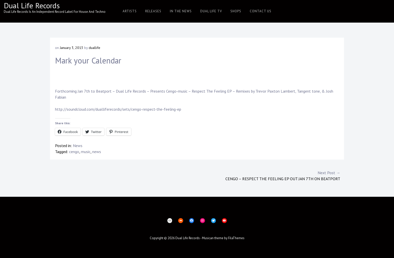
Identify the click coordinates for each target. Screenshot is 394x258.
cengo (74, 151)
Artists (130, 11)
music (85, 151)
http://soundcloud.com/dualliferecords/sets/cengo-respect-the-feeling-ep (118, 109)
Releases (153, 11)
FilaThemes (236, 238)
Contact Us (260, 11)
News (77, 145)
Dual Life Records (32, 5)
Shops (235, 11)
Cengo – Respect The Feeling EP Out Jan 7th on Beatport (268, 175)
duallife (94, 47)
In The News (181, 11)
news (96, 151)
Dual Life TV (211, 11)
